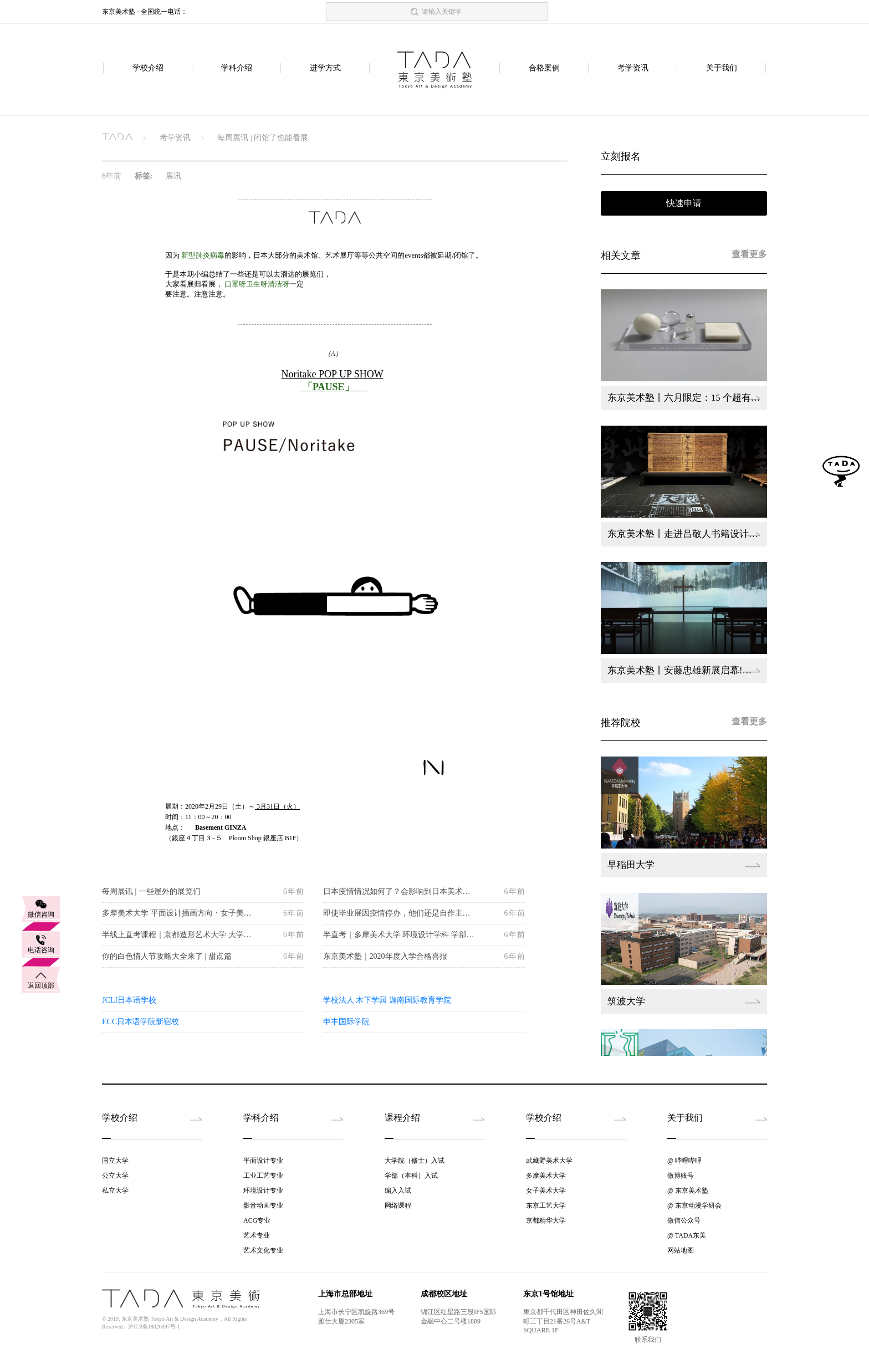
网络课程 (398, 1205)
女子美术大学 (546, 1190)
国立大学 (115, 1160)
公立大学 (115, 1175)
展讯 (173, 176)
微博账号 (680, 1175)
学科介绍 (236, 68)
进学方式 (325, 68)
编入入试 (398, 1190)
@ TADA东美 (686, 1235)
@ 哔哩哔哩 (684, 1160)
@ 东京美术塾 (687, 1190)
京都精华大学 (546, 1220)
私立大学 (115, 1190)
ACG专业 (256, 1220)
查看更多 (749, 254)
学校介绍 (147, 68)
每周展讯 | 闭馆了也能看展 (262, 138)
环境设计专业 (263, 1190)
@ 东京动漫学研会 (694, 1205)
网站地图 (680, 1250)
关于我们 (721, 68)
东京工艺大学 (546, 1205)
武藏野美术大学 (549, 1160)
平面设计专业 (263, 1160)
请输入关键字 (442, 12)
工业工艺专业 (263, 1175)
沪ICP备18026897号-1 (154, 1327)
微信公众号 (684, 1220)
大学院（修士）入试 (414, 1160)
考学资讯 (632, 68)
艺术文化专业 (263, 1250)
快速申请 (684, 203)
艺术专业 (256, 1235)
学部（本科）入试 (411, 1175)
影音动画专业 (263, 1205)
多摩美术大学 (546, 1175)
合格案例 (544, 68)
